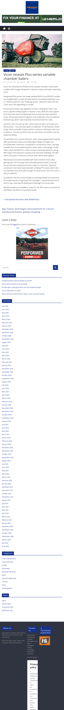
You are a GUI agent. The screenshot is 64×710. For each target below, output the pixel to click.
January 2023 (6, 444)
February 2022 (7, 480)
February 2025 (7, 362)
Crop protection (7, 562)
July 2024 (5, 385)
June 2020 (5, 546)
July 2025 (5, 346)
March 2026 (6, 319)
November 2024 (7, 372)
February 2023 (7, 441)
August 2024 (6, 382)
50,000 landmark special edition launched (17, 281)
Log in (4, 600)
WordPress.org (7, 610)
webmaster (22, 82)
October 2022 (6, 454)
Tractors (5, 582)
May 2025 (5, 352)
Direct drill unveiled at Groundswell (14, 284)
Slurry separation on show (11, 291)
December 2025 (7, 329)
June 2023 (5, 428)
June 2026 (5, 309)
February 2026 (7, 323)
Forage (7, 70)
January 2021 (6, 523)
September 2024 (8, 378)
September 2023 (8, 418)
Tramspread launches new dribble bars (20, 199)
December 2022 (7, 448)
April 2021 (5, 513)
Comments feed (7, 607)
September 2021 (8, 497)
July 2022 (5, 464)
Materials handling (8, 572)
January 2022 (6, 484)
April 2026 (5, 316)
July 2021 (5, 503)
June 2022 (5, 467)
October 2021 (6, 494)
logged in (16, 224)
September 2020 (8, 536)
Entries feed (6, 604)
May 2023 (5, 431)
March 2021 (6, 517)
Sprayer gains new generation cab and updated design (21, 287)
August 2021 (6, 500)
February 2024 (7, 402)
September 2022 (8, 457)
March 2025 (6, 359)
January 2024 (6, 405)
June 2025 (5, 349)
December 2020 (7, 526)
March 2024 (6, 398)
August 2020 (6, 540)
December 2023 (7, 408)
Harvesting (6, 568)
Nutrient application (9, 578)
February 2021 (7, 520)
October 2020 (6, 533)
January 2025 (6, 365)
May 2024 (5, 392)
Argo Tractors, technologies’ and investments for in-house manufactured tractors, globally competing (28, 210)
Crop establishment (9, 559)
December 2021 (7, 487)
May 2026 (5, 313)
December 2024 (7, 369)
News (13, 70)
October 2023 (6, 415)
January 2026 (6, 326)
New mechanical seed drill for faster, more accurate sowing (23, 294)
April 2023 (5, 434)
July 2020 (5, 543)
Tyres (4, 585)
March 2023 (6, 438)
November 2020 (7, 530)
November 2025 (7, 332)
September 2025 (8, 339)
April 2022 (5, 474)
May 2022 (5, 471)
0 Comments (32, 82)
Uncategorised (7, 588)
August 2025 (6, 342)
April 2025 (5, 355)
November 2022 (7, 451)
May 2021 (5, 510)
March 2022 (6, 477)
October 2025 (6, 336)
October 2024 (6, 375)
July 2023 (5, 425)
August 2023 (6, 421)
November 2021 (7, 490)
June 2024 (5, 388)
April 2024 (5, 395)
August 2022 (6, 461)
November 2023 (7, 411)
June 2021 (5, 507)
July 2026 (5, 306)
